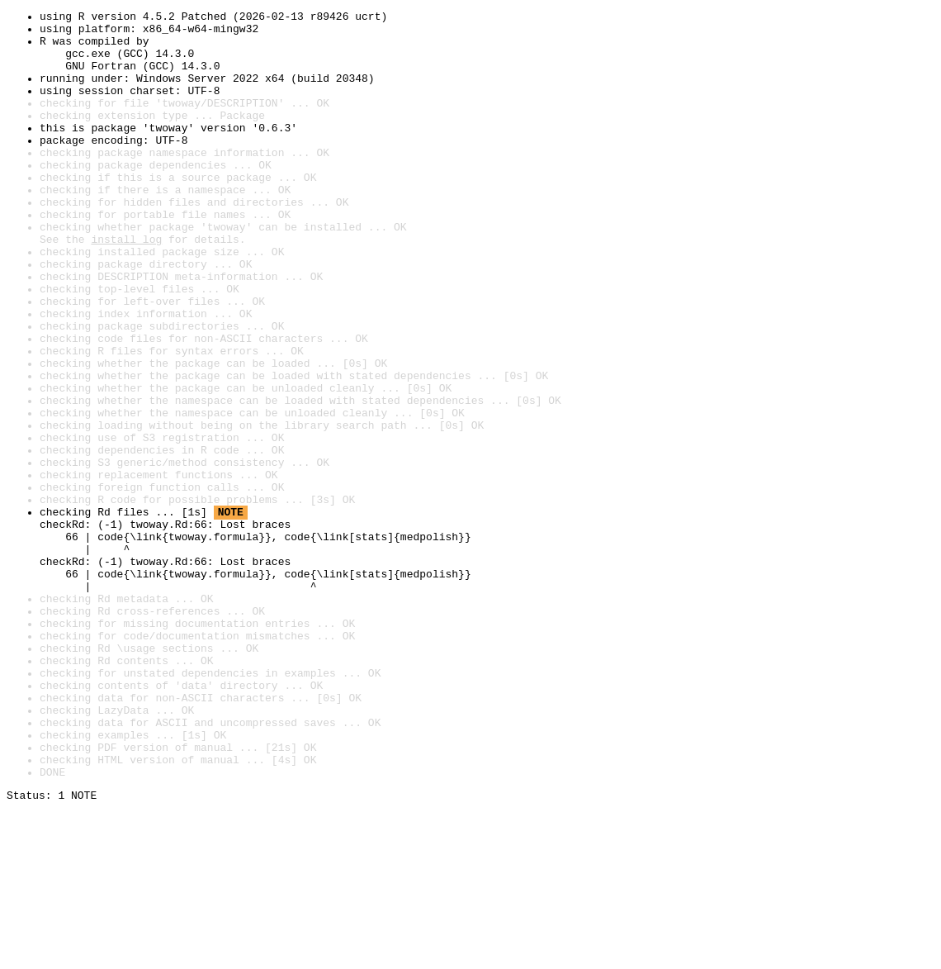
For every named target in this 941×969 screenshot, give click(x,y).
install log (126, 285)
